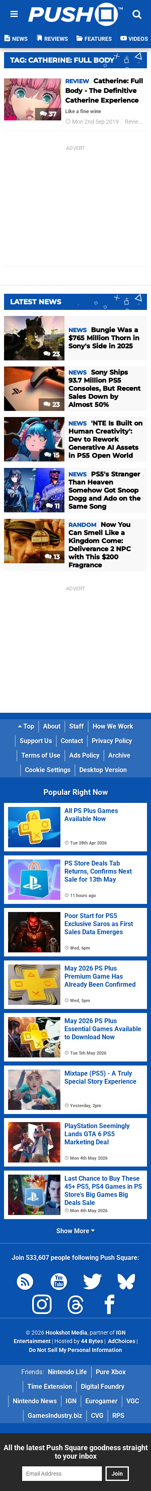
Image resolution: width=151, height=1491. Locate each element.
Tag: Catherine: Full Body (62, 60)
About (51, 726)
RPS (118, 1415)
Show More (75, 1231)
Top (26, 726)
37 (48, 114)
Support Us (36, 741)
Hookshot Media (66, 1332)
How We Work (113, 726)
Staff (76, 726)
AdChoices (121, 1341)
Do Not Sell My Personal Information (75, 1350)
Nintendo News (35, 1401)
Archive (119, 755)
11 (53, 506)
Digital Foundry (102, 1386)
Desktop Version (103, 770)
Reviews (135, 121)
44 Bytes (92, 1341)
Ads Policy (84, 755)
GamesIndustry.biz (55, 1415)
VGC (132, 1401)
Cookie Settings (47, 770)
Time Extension (49, 1386)
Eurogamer (101, 1401)
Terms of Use (40, 755)
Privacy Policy (112, 741)
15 (52, 455)
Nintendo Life (67, 1372)
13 (52, 557)
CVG (97, 1415)
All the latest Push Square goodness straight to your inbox (76, 1451)
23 (51, 354)
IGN (71, 1401)
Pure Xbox (111, 1372)
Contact (72, 741)
